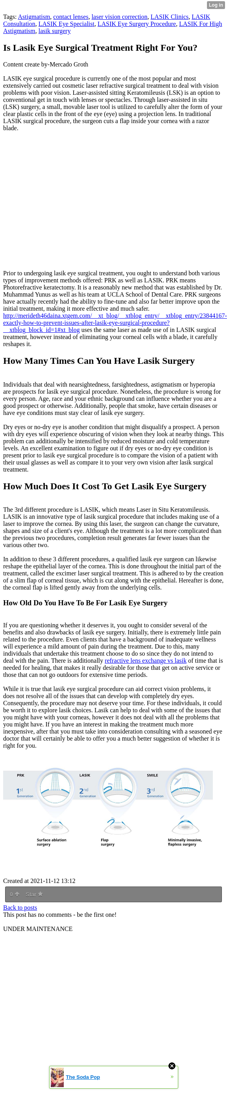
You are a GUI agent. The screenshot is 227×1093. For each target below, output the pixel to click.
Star (34, 894)
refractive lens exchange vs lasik (145, 660)
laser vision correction (120, 16)
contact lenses (70, 16)
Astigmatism (34, 16)
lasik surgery (55, 31)
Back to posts (20, 907)
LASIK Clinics (169, 16)
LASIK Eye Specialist (66, 23)
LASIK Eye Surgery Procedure (137, 23)
